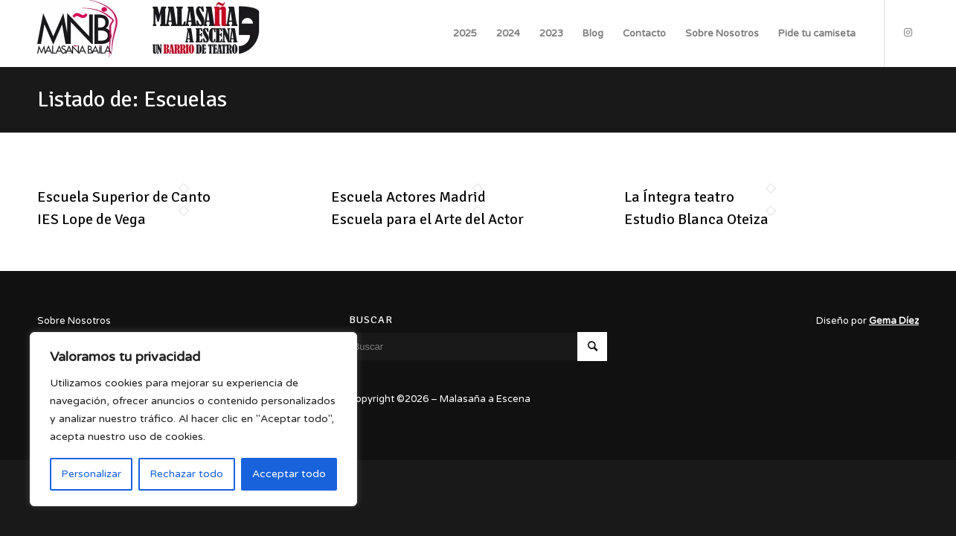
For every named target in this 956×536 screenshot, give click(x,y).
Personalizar (91, 474)
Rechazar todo (186, 474)
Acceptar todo (289, 474)
